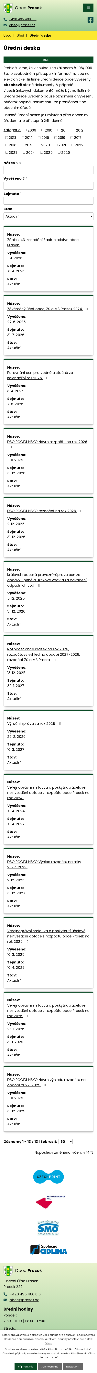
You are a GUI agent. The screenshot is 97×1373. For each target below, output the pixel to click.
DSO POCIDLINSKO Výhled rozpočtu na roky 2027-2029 (44, 864)
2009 (31, 130)
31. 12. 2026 (16, 473)
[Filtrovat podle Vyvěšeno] (48, 186)
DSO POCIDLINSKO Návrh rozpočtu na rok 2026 (47, 444)
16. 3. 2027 (15, 749)
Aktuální (14, 284)
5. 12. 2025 (16, 598)
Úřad (20, 35)
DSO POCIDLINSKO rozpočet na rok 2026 (45, 510)
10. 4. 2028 (16, 967)
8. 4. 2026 (15, 390)
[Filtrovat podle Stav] (48, 216)
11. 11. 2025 (15, 460)
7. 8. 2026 (15, 403)
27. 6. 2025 (16, 321)
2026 (65, 152)
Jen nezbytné (50, 1366)
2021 (62, 145)
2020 (45, 145)
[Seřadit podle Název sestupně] (20, 163)
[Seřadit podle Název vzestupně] (20, 162)
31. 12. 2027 (16, 893)
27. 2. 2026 (16, 736)
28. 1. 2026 (15, 1028)
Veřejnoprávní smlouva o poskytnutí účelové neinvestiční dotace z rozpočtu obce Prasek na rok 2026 (48, 1010)
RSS (67, 59)
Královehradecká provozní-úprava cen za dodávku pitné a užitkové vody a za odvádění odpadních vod (47, 580)
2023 (13, 152)
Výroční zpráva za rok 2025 (34, 723)
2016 (61, 137)
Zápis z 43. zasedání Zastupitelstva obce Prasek (43, 242)
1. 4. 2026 (14, 258)
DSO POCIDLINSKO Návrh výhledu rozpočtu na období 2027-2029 (46, 1082)
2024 (30, 152)
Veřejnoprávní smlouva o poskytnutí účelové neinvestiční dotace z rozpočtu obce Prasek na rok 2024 (48, 792)
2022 (79, 145)
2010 (48, 130)
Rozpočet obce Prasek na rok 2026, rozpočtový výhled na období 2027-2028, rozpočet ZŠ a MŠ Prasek (43, 654)
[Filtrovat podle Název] (48, 170)
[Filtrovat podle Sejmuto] (48, 201)
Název (11, 162)
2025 (48, 152)
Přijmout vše (26, 1366)
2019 (28, 145)
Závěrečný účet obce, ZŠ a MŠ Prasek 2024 (48, 308)
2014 (29, 137)
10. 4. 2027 (16, 823)
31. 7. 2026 (15, 334)
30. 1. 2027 (15, 685)
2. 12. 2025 (16, 523)
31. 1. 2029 (15, 1041)
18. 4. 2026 (16, 271)
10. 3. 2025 (16, 954)
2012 (79, 130)
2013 (12, 137)
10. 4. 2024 (16, 810)
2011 (64, 130)
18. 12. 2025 (16, 672)
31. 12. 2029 (16, 1111)
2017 (77, 137)
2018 (12, 145)
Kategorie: (12, 129)
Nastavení (72, 1366)
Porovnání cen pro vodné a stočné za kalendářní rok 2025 (40, 375)
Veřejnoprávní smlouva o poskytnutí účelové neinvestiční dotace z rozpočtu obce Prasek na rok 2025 (48, 936)
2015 (45, 137)
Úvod (7, 35)
